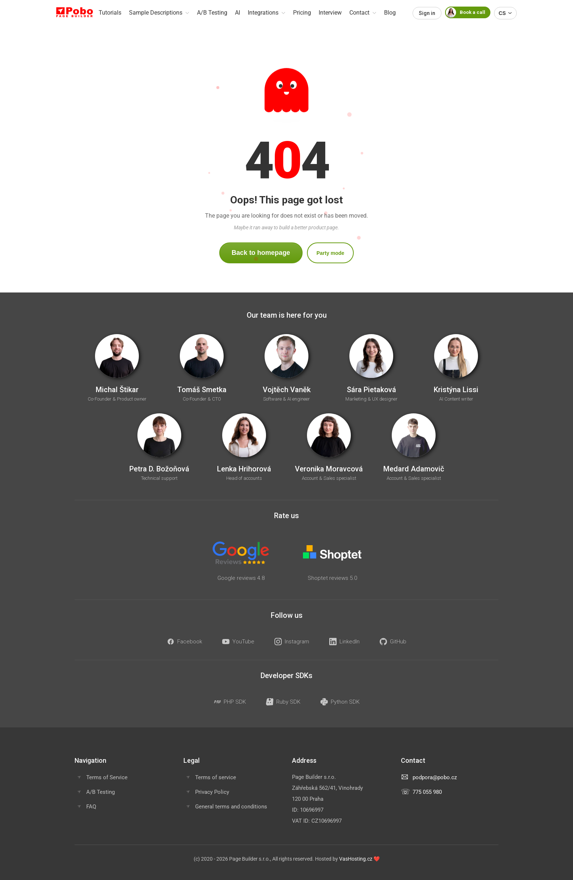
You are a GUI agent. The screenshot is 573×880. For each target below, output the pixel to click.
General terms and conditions (231, 806)
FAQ (91, 806)
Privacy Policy (212, 792)
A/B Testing (100, 792)
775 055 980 (427, 792)
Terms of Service (107, 777)
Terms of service (215, 777)
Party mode (330, 253)
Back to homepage (261, 252)
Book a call (465, 12)
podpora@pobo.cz (435, 777)
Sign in (427, 13)
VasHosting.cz (355, 859)
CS (505, 13)
